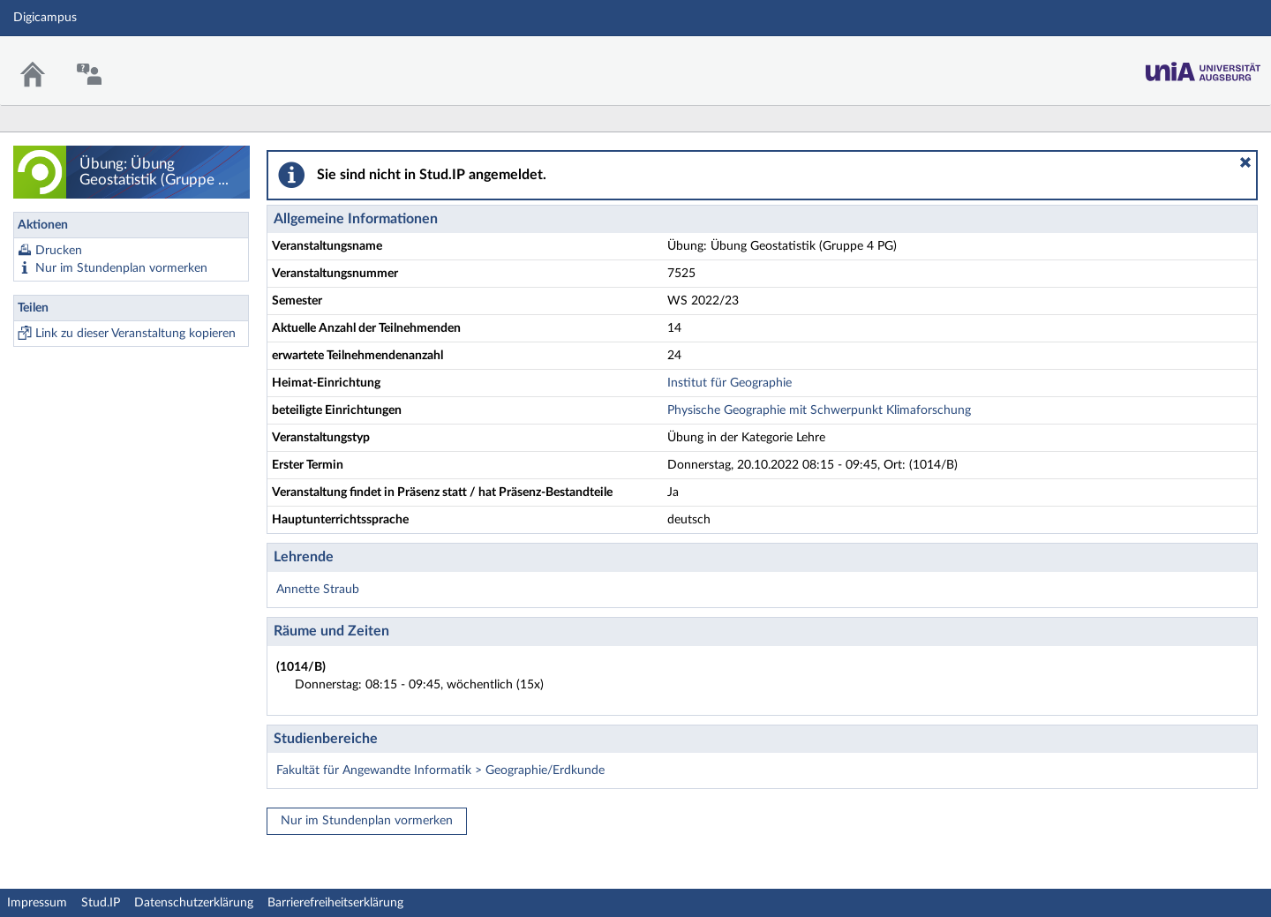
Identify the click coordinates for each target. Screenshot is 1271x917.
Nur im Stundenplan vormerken (121, 268)
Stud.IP (100, 903)
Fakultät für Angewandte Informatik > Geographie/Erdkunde (440, 770)
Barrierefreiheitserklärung (335, 903)
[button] (1245, 162)
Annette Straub (317, 589)
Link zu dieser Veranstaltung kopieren (135, 333)
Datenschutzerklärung (193, 903)
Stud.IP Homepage (1203, 66)
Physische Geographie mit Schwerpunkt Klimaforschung (819, 410)
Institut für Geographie (729, 383)
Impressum (37, 903)
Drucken (58, 250)
